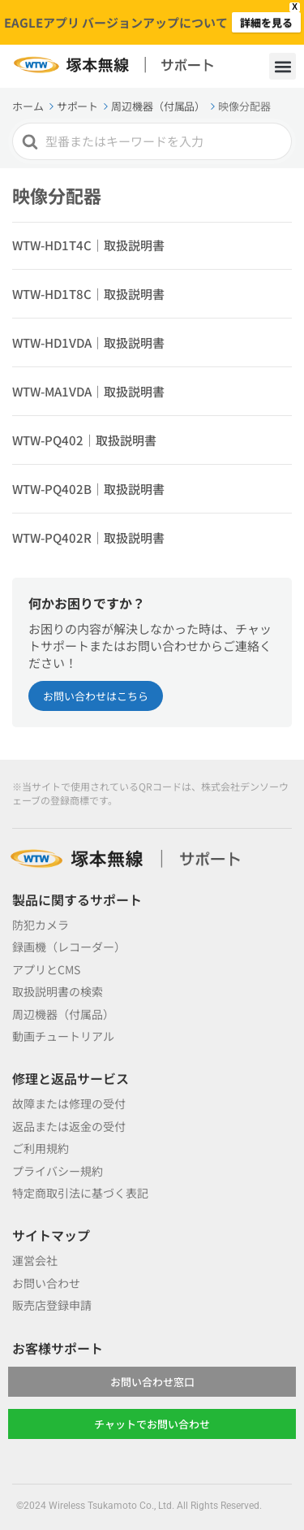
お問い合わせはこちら (95, 696)
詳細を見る (266, 22)
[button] (282, 66)
